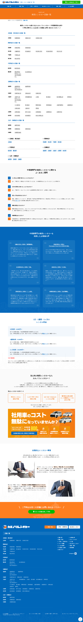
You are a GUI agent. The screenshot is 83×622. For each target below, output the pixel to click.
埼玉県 (49, 142)
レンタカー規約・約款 (35, 613)
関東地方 (47, 138)
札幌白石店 (28, 38)
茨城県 (44, 142)
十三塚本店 (17, 105)
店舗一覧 (9, 6)
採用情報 (72, 547)
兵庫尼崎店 (38, 111)
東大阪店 (27, 105)
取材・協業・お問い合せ (52, 613)
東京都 (59, 142)
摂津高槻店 (49, 105)
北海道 (10, 142)
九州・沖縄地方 (14, 156)
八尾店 (37, 96)
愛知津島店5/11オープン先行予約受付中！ (18, 74)
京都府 (49, 150)
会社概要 (6, 613)
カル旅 (71, 541)
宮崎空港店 (28, 128)
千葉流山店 (17, 54)
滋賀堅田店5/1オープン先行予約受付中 (18, 88)
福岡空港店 (17, 125)
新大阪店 (48, 96)
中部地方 (12, 147)
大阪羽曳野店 (60, 105)
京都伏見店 (38, 93)
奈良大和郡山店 (39, 115)
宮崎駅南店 (17, 128)
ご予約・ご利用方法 (34, 6)
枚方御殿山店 (60, 96)
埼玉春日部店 (49, 51)
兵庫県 (59, 150)
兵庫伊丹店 (59, 111)
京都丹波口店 (18, 93)
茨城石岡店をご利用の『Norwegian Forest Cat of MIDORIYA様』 (59, 245)
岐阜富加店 (17, 68)
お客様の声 (72, 537)
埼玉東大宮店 (39, 51)
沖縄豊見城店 (18, 132)
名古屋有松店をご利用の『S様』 (24, 267)
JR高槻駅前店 (28, 96)
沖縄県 (20, 159)
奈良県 (64, 150)
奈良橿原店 (28, 115)
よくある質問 (71, 6)
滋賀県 (44, 150)
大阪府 (54, 150)
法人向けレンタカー (46, 6)
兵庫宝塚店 (17, 111)
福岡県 (10, 159)
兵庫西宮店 (49, 111)
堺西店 (37, 108)
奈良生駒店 (17, 115)
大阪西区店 (70, 105)
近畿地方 (47, 147)
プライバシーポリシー (19, 613)
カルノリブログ (73, 539)
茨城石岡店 (17, 47)
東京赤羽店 (17, 58)
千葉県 (54, 142)
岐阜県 (10, 150)
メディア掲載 (61, 543)
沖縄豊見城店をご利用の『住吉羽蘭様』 (59, 291)
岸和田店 (69, 96)
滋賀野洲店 (28, 86)
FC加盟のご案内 (62, 547)
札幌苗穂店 (17, 38)
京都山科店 (28, 93)
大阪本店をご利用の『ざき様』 (58, 267)
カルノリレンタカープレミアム (71, 613)
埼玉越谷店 (28, 51)
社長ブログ (60, 549)
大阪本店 (27, 108)
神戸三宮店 (28, 111)
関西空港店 (38, 105)
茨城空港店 (28, 47)
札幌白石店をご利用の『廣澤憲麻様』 (24, 244)
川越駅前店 (17, 51)
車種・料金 (21, 6)
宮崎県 (15, 159)
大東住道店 (17, 108)
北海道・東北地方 (14, 138)
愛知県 (15, 150)
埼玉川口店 (59, 51)
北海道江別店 (39, 38)
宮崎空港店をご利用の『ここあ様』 (24, 291)
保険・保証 (58, 6)
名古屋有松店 (28, 71)
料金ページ (45, 333)
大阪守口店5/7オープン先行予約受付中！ (18, 99)
